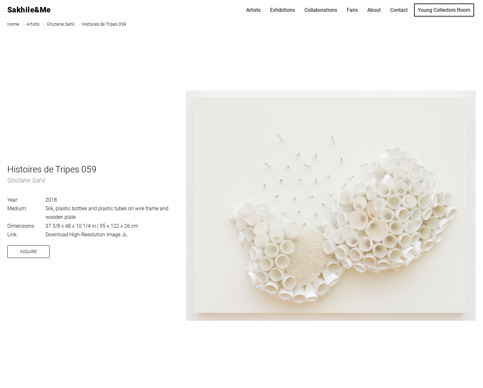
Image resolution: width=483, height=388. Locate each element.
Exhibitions (282, 10)
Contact (399, 10)
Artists (253, 10)
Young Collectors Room (444, 10)
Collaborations (320, 10)
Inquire (28, 251)
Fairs (352, 10)
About (374, 10)
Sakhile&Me (29, 9)
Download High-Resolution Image (82, 235)
